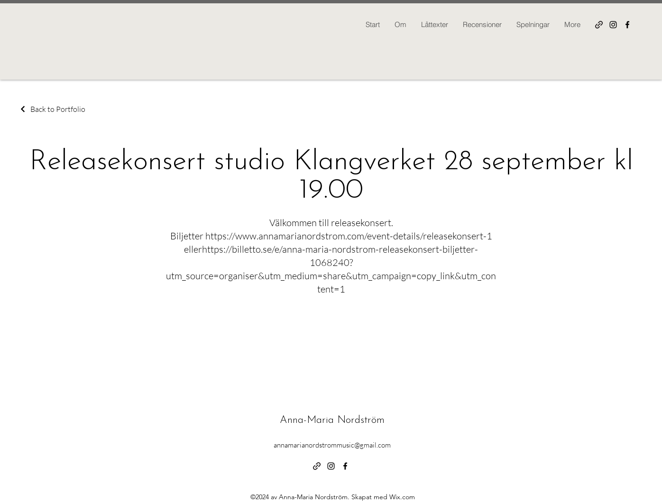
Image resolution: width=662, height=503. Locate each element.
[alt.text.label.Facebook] (627, 24)
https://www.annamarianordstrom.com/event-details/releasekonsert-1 (348, 236)
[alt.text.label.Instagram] (613, 24)
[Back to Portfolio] (52, 109)
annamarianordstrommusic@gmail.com (332, 444)
